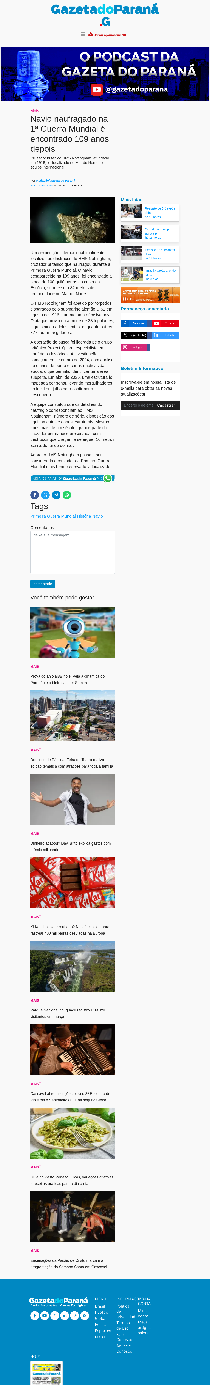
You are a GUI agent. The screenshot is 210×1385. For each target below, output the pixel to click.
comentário (42, 583)
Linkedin (163, 334)
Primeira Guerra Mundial (53, 515)
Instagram (132, 346)
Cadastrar (166, 404)
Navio (97, 515)
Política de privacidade (124, 1309)
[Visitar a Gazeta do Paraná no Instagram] (76, 1314)
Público (101, 1311)
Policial (101, 1323)
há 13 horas (153, 215)
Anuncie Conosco (124, 1347)
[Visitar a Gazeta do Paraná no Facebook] (35, 1314)
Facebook (132, 322)
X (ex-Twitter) (133, 334)
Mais (34, 109)
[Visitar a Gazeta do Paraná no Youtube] (45, 1314)
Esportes (103, 1329)
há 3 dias (152, 277)
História (84, 515)
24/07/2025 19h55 (42, 184)
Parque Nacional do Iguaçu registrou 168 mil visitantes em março (67, 1012)
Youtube (163, 322)
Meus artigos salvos (144, 1326)
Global (100, 1317)
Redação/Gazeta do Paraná (55, 179)
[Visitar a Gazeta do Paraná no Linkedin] (66, 1314)
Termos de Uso (123, 1324)
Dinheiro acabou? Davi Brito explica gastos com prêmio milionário (70, 845)
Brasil (100, 1304)
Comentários (42, 526)
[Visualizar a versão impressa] (107, 34)
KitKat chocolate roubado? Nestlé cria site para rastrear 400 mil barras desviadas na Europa (69, 928)
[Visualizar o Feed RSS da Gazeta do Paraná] (35, 1323)
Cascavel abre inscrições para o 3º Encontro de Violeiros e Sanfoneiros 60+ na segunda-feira (70, 1095)
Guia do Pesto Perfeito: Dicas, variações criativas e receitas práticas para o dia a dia (71, 1179)
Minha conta (143, 1312)
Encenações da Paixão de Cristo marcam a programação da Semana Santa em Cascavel (68, 1262)
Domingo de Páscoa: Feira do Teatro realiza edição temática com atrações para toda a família (71, 761)
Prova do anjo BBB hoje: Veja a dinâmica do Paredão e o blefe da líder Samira (67, 678)
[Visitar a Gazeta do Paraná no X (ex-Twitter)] (55, 1314)
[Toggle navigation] (83, 33)
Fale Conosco (124, 1336)
